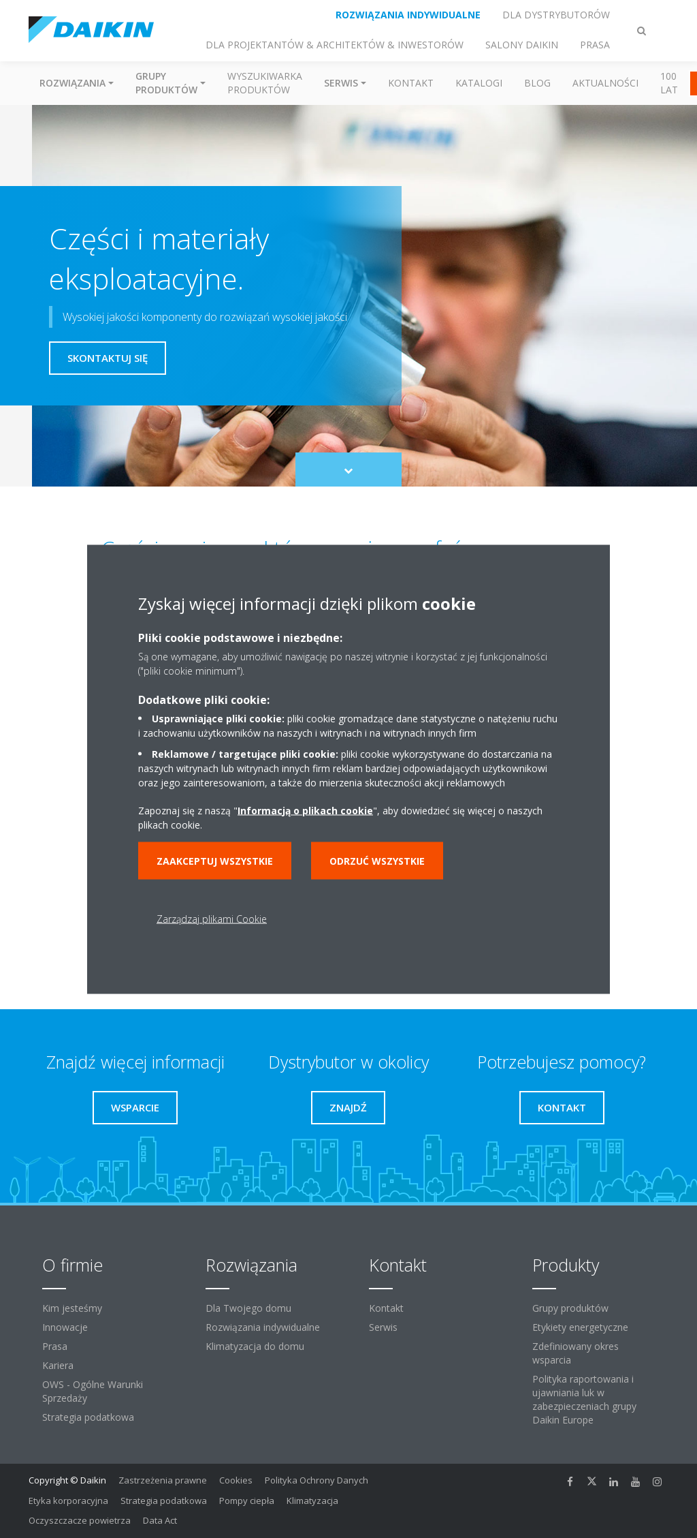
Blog (537, 82)
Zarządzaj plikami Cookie (212, 918)
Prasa (54, 1346)
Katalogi (478, 82)
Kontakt (411, 82)
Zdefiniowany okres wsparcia (575, 1353)
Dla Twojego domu (248, 1308)
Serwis (383, 1327)
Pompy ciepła (246, 1500)
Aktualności (605, 82)
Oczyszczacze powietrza (80, 1520)
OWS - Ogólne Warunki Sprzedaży (92, 1391)
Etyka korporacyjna (68, 1500)
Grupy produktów (570, 1308)
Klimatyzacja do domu (255, 1346)
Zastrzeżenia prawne (162, 1480)
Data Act (160, 1520)
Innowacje (65, 1327)
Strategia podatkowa (88, 1417)
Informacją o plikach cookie (305, 809)
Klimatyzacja (312, 1500)
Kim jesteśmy (72, 1308)
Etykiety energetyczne (580, 1327)
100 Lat (669, 83)
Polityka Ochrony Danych (316, 1480)
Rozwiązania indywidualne (263, 1327)
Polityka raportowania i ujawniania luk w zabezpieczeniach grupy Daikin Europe (584, 1399)
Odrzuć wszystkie (377, 860)
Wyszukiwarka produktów (264, 83)
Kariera (58, 1365)
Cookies (236, 1480)
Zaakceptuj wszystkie (215, 860)
